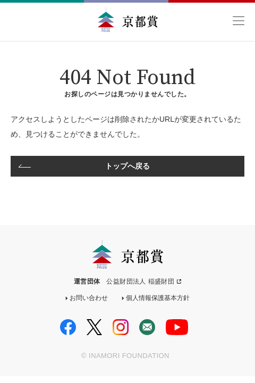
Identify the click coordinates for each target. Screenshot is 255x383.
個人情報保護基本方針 (158, 298)
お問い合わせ (89, 298)
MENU (238, 21)
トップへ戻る (127, 166)
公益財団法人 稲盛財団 (140, 281)
